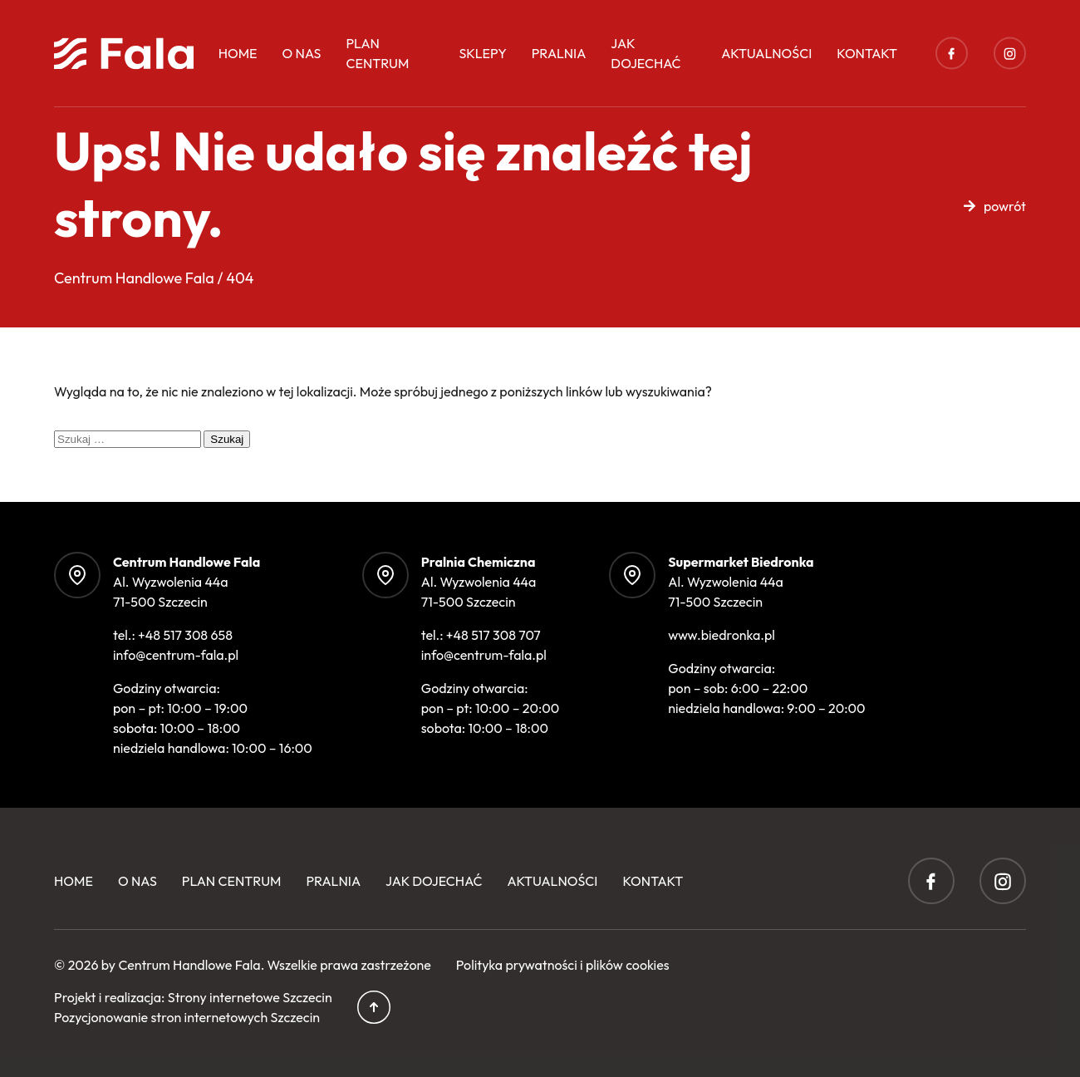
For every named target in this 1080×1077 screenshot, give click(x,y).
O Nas (302, 53)
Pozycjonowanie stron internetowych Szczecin (187, 1017)
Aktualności (766, 53)
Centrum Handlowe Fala (189, 965)
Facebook (951, 53)
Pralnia (559, 53)
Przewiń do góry (373, 1007)
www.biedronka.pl (721, 635)
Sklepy (482, 53)
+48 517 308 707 (493, 635)
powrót (1005, 206)
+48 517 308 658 (185, 635)
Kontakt (867, 53)
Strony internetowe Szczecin (250, 997)
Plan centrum (377, 53)
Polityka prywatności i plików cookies (563, 965)
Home (238, 53)
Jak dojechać (645, 53)
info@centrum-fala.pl (175, 655)
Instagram (1009, 53)
